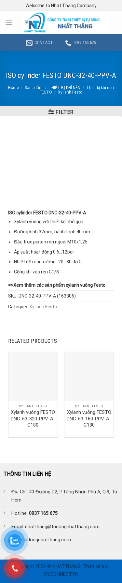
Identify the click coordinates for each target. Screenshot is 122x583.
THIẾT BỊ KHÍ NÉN (64, 87)
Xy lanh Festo (70, 92)
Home (13, 87)
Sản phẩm (34, 87)
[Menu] (9, 23)
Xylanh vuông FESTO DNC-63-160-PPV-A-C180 (89, 418)
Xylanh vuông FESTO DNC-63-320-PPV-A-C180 (33, 418)
